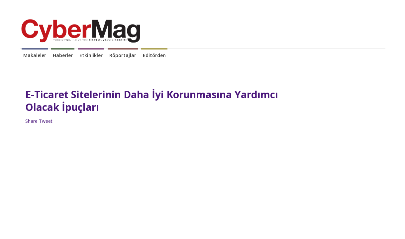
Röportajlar (122, 55)
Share (31, 121)
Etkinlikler (91, 55)
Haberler (63, 55)
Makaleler (34, 55)
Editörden (154, 55)
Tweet (45, 121)
